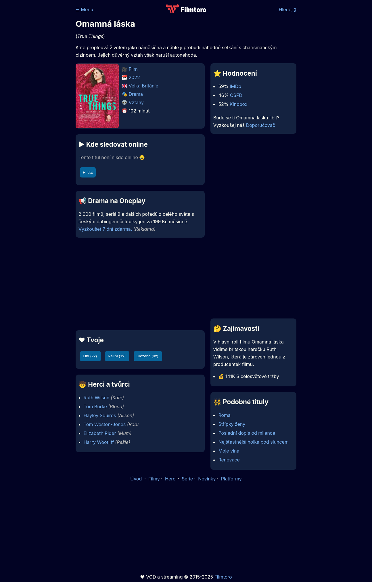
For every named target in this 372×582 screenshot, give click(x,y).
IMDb (235, 86)
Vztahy (136, 102)
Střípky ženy (231, 424)
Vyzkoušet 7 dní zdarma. (105, 229)
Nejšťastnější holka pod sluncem (253, 442)
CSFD (236, 95)
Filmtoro (223, 577)
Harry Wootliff (99, 442)
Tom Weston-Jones (105, 424)
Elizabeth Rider (100, 433)
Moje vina (228, 451)
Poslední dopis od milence (246, 433)
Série (187, 479)
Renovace (229, 460)
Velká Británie (143, 86)
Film (133, 69)
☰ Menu (84, 9)
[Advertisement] (140, 284)
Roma (224, 415)
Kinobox (239, 104)
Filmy (154, 479)
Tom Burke (95, 406)
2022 (134, 77)
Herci (171, 479)
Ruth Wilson (97, 397)
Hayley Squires (100, 415)
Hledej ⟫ (287, 9)
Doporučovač (260, 125)
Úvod (136, 479)
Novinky (207, 479)
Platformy (231, 479)
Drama (136, 94)
